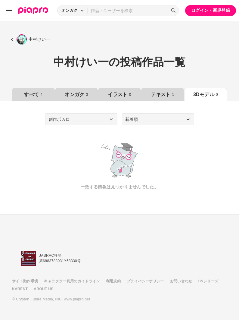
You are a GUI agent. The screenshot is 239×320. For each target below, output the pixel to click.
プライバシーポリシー (145, 281)
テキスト (162, 94)
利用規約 (113, 281)
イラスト (119, 94)
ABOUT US (43, 289)
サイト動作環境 (25, 281)
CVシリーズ (208, 281)
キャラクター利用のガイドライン (72, 281)
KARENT (20, 289)
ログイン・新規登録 (210, 10)
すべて (33, 94)
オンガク (76, 94)
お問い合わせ (181, 281)
